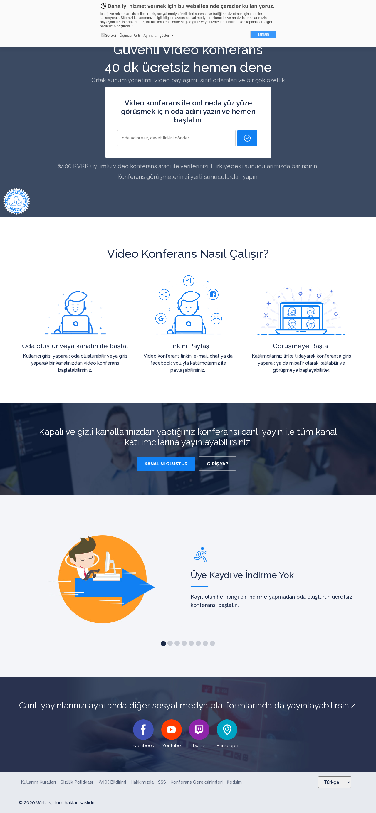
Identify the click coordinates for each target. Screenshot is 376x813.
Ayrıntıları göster (156, 35)
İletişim (234, 782)
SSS (162, 782)
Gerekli (108, 35)
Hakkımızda (142, 782)
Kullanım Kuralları (38, 782)
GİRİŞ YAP (217, 464)
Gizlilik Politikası (76, 782)
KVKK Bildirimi (111, 782)
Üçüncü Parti (130, 35)
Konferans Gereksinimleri (196, 782)
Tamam (263, 34)
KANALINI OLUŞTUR (166, 464)
